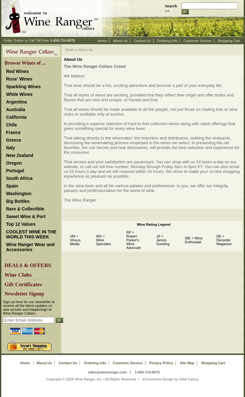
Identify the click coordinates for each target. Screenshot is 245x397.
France (13, 132)
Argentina (16, 101)
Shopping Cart (229, 41)
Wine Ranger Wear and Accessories (30, 247)
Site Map (187, 363)
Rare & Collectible (25, 208)
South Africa (19, 178)
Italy (10, 147)
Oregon (14, 163)
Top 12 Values (20, 224)
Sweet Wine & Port (26, 216)
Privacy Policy (161, 363)
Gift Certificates (23, 284)
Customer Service (197, 41)
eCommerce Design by (160, 379)
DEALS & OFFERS (27, 265)
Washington (19, 193)
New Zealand (19, 155)
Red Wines (17, 71)
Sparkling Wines (23, 86)
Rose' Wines (19, 79)
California (16, 117)
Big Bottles (18, 201)
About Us (120, 41)
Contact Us (142, 41)
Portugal (15, 170)
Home (102, 41)
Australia (15, 109)
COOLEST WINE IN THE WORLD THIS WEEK (31, 234)
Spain (12, 185)
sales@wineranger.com (107, 372)
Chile (11, 124)
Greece (13, 140)
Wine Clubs (18, 275)
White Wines (19, 94)
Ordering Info (167, 41)
